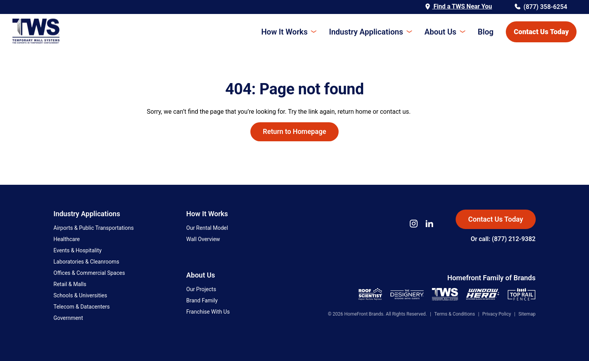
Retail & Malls (70, 284)
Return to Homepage (294, 131)
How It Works (284, 32)
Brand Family (202, 300)
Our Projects (201, 289)
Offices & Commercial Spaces (89, 273)
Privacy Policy (496, 314)
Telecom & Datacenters (82, 307)
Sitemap (526, 314)
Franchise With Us (208, 312)
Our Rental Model (207, 228)
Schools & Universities (80, 295)
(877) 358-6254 (541, 6)
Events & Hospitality (78, 250)
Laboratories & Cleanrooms (86, 262)
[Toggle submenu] (312, 31)
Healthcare (67, 239)
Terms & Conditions (454, 314)
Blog (486, 32)
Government (68, 318)
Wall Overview (203, 239)
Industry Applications (366, 32)
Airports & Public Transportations (94, 228)
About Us (440, 32)
